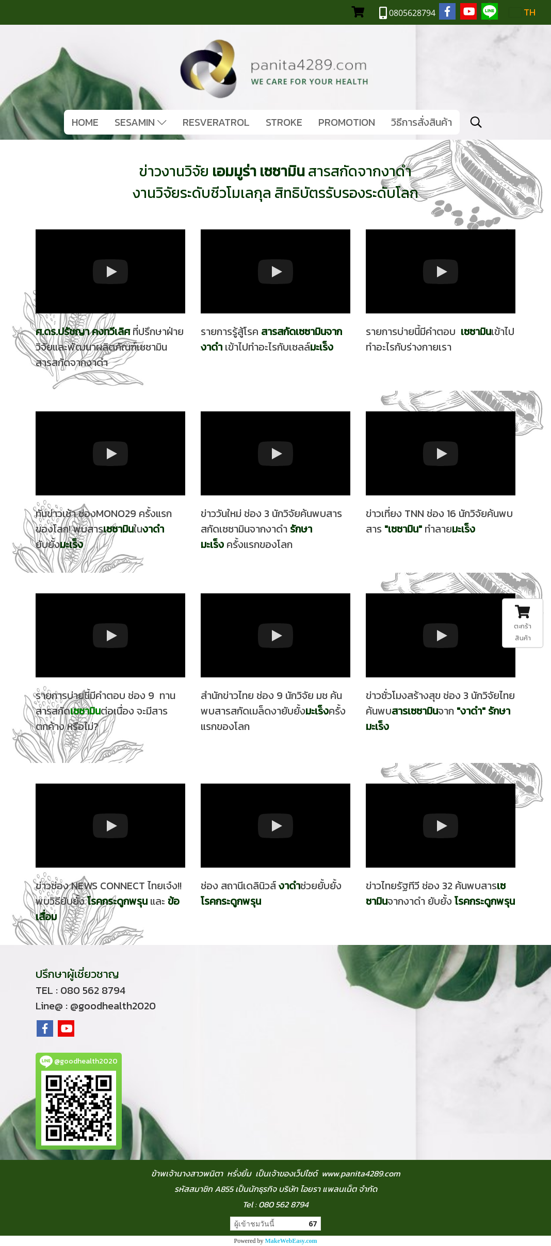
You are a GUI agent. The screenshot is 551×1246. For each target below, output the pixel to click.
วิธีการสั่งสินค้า (421, 122)
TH (522, 12)
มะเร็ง (463, 529)
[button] (476, 122)
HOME (85, 122)
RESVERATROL (216, 122)
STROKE (284, 122)
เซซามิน (403, 529)
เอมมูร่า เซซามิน (258, 171)
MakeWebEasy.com (291, 1240)
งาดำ (471, 711)
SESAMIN (141, 122)
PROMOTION (346, 122)
